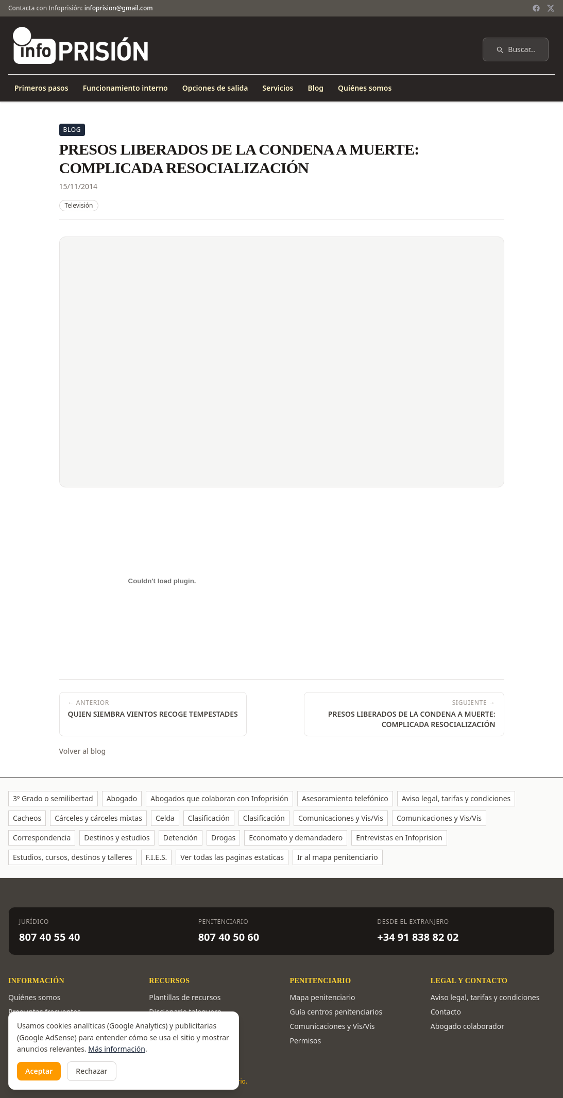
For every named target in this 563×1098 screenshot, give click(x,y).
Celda (165, 818)
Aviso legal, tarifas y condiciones (456, 798)
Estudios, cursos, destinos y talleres (72, 857)
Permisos (305, 1040)
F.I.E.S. (156, 857)
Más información (116, 1049)
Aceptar (39, 1071)
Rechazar (91, 1071)
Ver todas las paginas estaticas (232, 857)
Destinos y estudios (116, 837)
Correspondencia (42, 837)
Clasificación (209, 818)
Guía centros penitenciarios (336, 1012)
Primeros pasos (41, 88)
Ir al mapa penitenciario (337, 857)
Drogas (223, 837)
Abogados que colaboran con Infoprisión (219, 798)
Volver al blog (82, 751)
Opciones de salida (215, 88)
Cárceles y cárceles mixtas (98, 818)
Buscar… (516, 49)
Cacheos (27, 818)
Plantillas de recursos (184, 997)
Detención (180, 837)
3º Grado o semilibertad (53, 798)
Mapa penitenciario (322, 997)
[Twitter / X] (551, 8)
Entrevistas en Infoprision (399, 837)
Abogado (122, 798)
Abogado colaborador (467, 1026)
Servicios (277, 88)
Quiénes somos (364, 88)
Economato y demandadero (296, 837)
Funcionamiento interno (125, 88)
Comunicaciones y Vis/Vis (340, 818)
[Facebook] (536, 8)
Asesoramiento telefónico (345, 798)
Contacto (446, 1012)
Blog (315, 88)
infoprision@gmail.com (118, 8)
